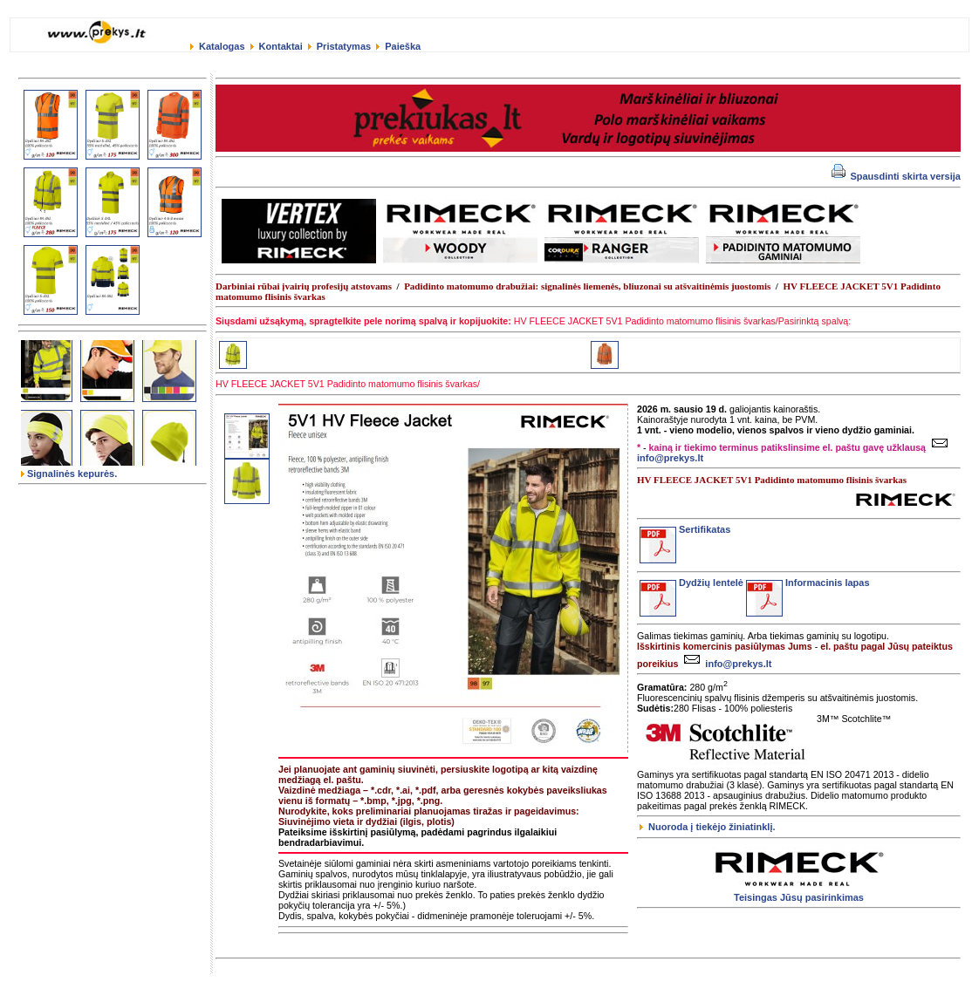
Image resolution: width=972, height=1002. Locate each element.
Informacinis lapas (808, 582)
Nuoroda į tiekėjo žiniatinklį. (708, 826)
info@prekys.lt (725, 663)
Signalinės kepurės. (69, 473)
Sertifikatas (685, 529)
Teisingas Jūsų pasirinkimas (799, 897)
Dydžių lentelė (691, 582)
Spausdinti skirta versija (896, 176)
